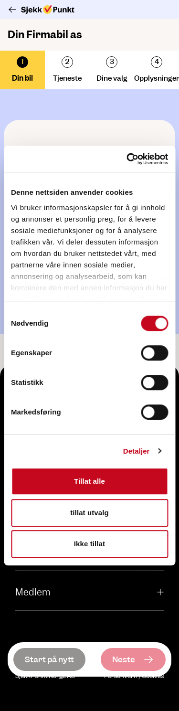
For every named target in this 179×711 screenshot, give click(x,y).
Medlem (89, 592)
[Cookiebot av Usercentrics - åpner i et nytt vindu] (127, 159)
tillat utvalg (89, 513)
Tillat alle (89, 481)
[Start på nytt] (49, 659)
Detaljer (136, 451)
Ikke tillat (89, 544)
